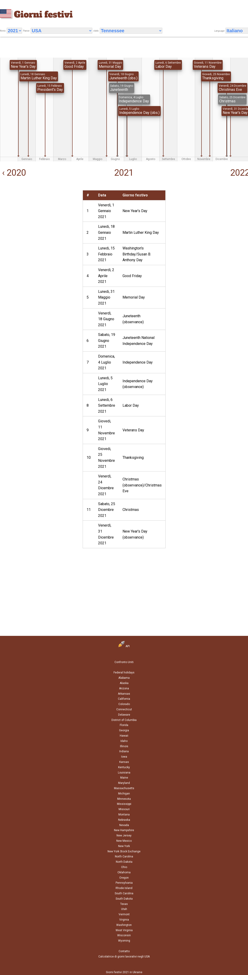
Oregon (124, 877)
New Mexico (124, 840)
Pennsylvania (124, 882)
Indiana (124, 751)
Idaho (124, 741)
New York (124, 846)
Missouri (124, 809)
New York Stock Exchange (124, 851)
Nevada (124, 825)
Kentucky (124, 767)
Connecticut (124, 709)
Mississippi (124, 804)
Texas (124, 904)
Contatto (124, 951)
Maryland (124, 783)
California (124, 698)
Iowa (124, 756)
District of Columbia (124, 720)
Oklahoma (124, 872)
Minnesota (124, 798)
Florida (124, 725)
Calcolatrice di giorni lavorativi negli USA (124, 956)
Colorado (124, 704)
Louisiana (124, 772)
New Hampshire (124, 830)
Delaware (124, 714)
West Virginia (124, 930)
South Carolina (124, 893)
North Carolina (124, 856)
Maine (124, 777)
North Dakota (124, 861)
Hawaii (124, 735)
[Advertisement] (39, 222)
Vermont (124, 914)
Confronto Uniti (124, 662)
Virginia (124, 919)
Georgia (124, 730)
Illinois (124, 746)
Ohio (124, 867)
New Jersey (124, 835)
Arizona (124, 688)
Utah (124, 909)
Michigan (124, 793)
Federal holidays (124, 672)
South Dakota (124, 898)
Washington (124, 925)
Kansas (124, 762)
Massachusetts (124, 788)
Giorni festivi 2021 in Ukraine (124, 972)
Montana (124, 814)
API (124, 646)
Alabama (124, 677)
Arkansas (124, 693)
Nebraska (124, 819)
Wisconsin (124, 935)
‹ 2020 (13, 173)
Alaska (124, 683)
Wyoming (124, 940)
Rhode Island (124, 888)
